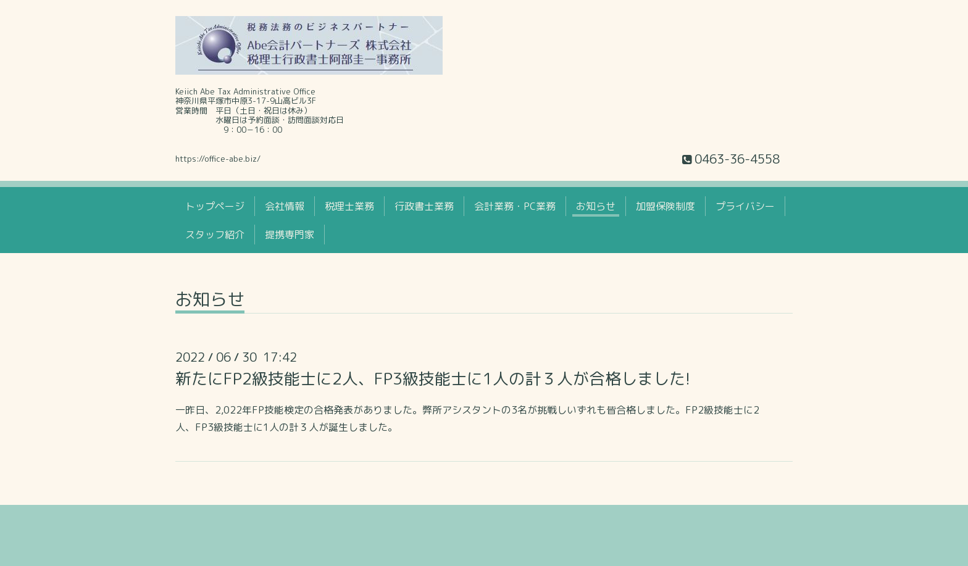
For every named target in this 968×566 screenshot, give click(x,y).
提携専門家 (289, 234)
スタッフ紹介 (214, 234)
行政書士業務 (424, 206)
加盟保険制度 (665, 206)
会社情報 (284, 206)
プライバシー (745, 206)
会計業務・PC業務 (515, 206)
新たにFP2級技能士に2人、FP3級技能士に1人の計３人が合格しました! (432, 378)
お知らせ (595, 206)
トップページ (214, 206)
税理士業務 (349, 206)
